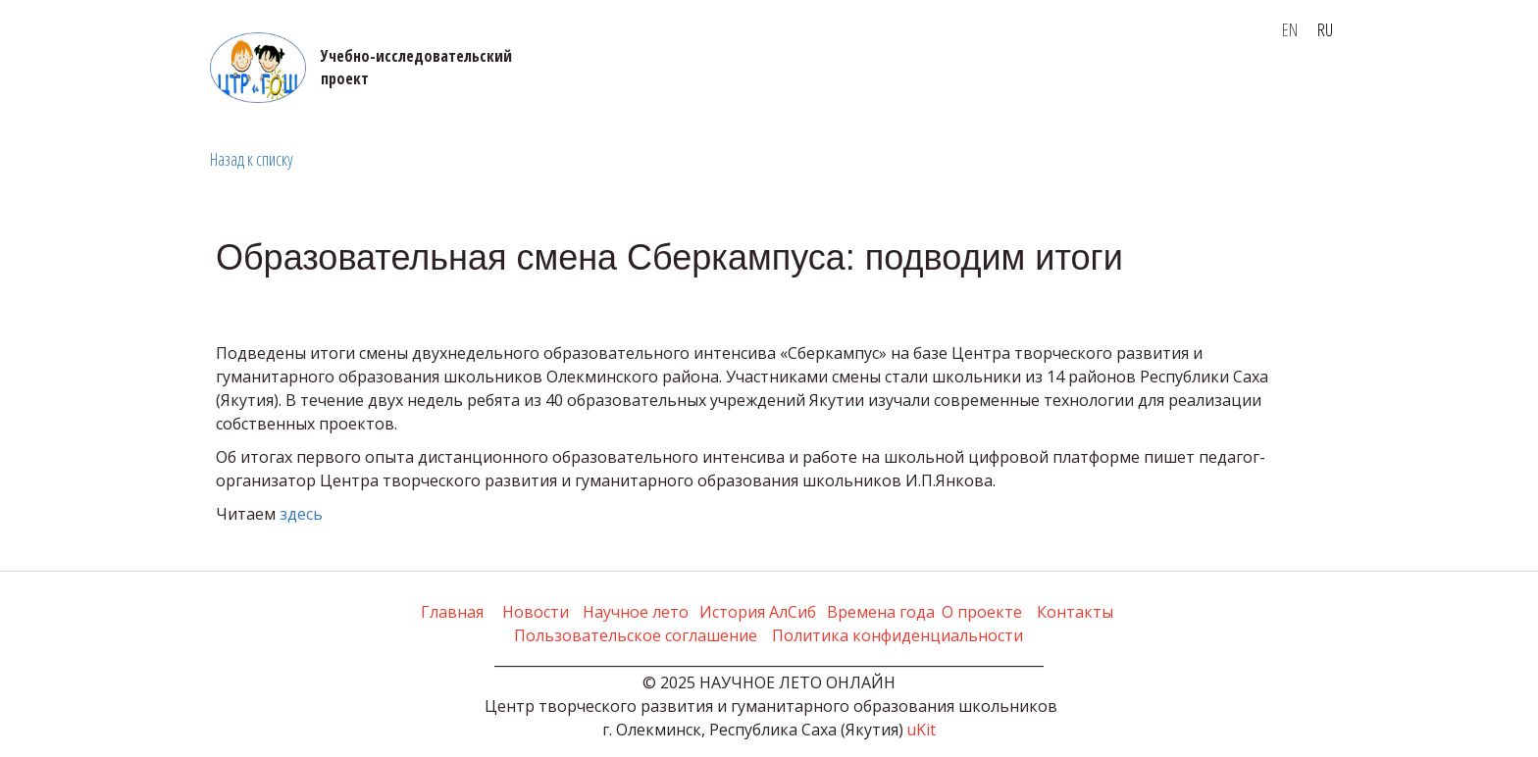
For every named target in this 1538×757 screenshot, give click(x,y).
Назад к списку (251, 159)
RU (1325, 29)
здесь (301, 514)
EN (1290, 29)
